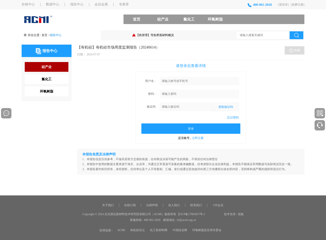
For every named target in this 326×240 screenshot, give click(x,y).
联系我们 (196, 205)
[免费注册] (297, 4)
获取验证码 (226, 106)
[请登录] (283, 4)
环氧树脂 (215, 19)
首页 (136, 19)
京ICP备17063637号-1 (191, 214)
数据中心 (52, 4)
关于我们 (108, 205)
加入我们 (174, 205)
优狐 (241, 214)
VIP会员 (218, 205)
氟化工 (189, 19)
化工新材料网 (158, 230)
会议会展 (101, 4)
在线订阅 (130, 205)
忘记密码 (233, 117)
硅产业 (162, 19)
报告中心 (77, 4)
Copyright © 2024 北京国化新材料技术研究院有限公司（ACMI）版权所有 (129, 214)
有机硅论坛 (137, 230)
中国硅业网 (180, 230)
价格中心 (28, 4)
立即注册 (198, 138)
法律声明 (152, 205)
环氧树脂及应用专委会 (206, 230)
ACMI (121, 230)
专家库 (124, 4)
